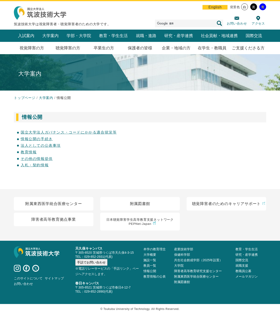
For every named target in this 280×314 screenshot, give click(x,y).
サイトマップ (54, 278)
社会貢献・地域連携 (219, 35)
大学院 (179, 265)
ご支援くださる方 (248, 48)
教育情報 (29, 152)
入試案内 (26, 35)
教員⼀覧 (149, 265)
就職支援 (241, 265)
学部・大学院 (79, 35)
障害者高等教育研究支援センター (198, 271)
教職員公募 (243, 271)
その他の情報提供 (37, 159)
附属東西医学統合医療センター (196, 276)
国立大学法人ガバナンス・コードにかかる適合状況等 (69, 132)
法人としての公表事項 (41, 145)
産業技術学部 (183, 249)
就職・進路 (146, 35)
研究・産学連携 (178, 35)
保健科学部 (182, 254)
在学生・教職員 (212, 48)
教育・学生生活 (113, 35)
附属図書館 (182, 282)
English (215, 7)
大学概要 (149, 254)
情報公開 (149, 271)
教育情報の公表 (154, 276)
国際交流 (254, 35)
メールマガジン (246, 276)
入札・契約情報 (35, 165)
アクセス (258, 23)
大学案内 (50, 35)
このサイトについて (28, 278)
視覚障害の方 (32, 48)
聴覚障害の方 (68, 48)
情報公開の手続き (37, 139)
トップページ (24, 98)
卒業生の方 (104, 48)
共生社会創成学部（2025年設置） (198, 260)
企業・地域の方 (176, 48)
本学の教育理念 (154, 249)
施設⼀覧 (149, 260)
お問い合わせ (237, 23)
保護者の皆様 (140, 48)
